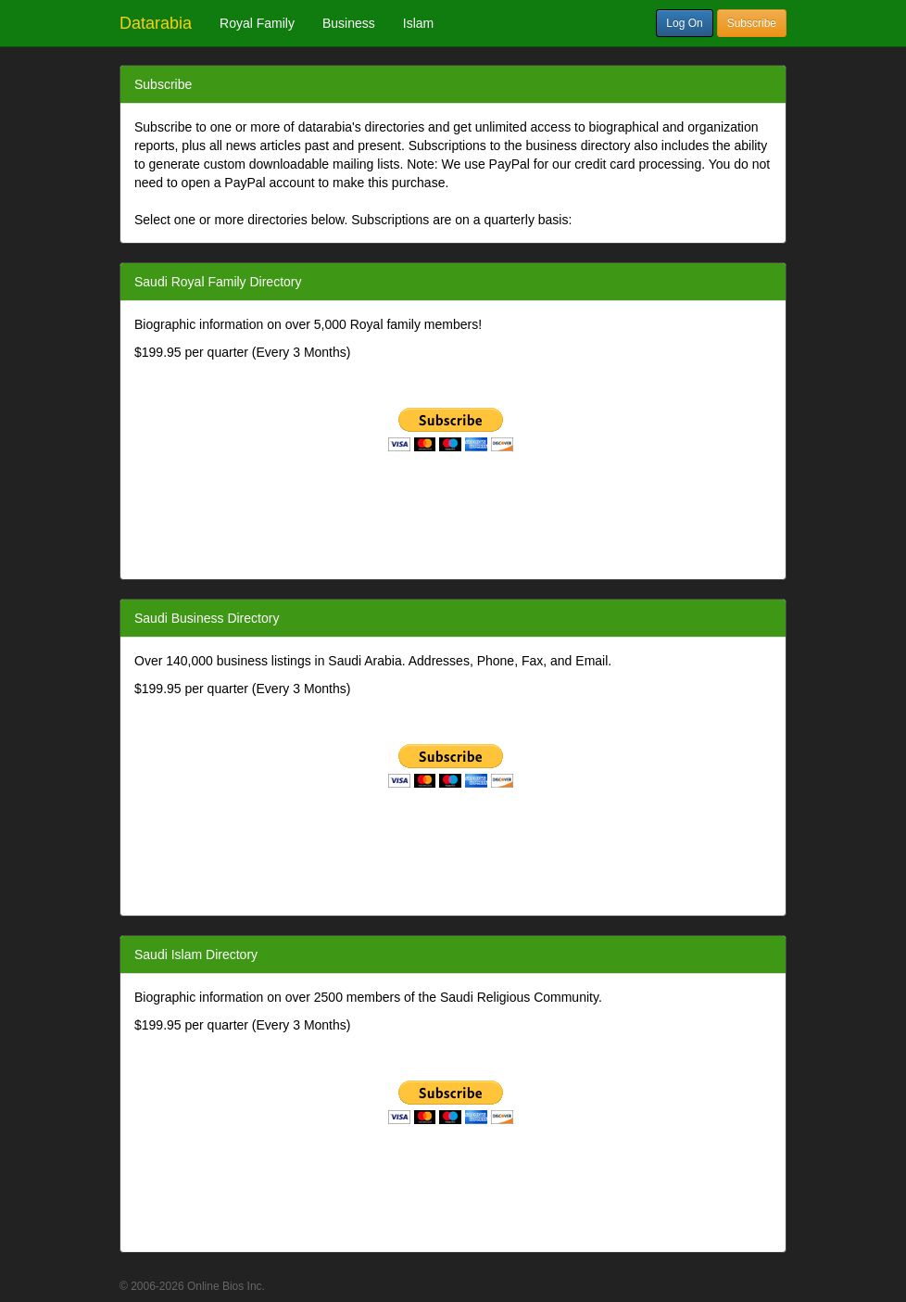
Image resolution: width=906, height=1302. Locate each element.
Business (348, 23)
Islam (418, 23)
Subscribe (751, 23)
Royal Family (257, 23)
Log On (684, 23)
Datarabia (156, 23)
